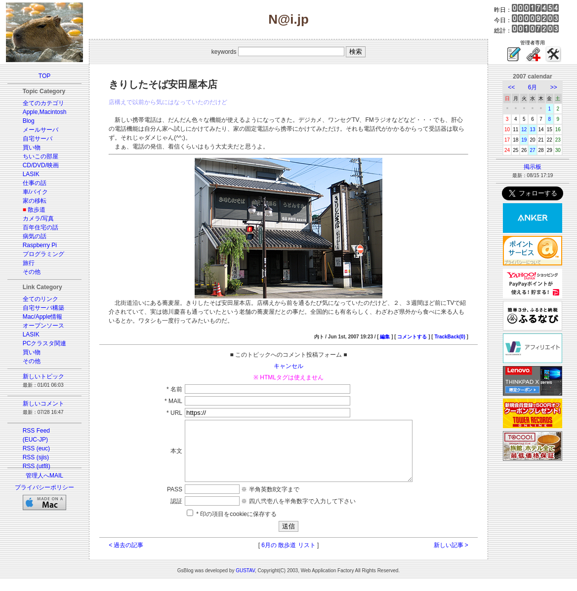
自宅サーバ (37, 138)
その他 (32, 271)
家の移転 (34, 200)
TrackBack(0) (449, 336)
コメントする (412, 336)
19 (524, 140)
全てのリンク (40, 299)
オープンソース (43, 325)
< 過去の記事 (126, 557)
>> (553, 87)
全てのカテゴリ (43, 103)
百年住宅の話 (40, 227)
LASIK (31, 174)
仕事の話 (34, 183)
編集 (385, 336)
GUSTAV (245, 582)
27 (532, 150)
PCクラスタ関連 (45, 343)
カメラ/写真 (38, 218)
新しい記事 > (451, 557)
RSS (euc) (36, 448)
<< (511, 87)
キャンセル (288, 366)
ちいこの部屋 (40, 156)
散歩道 (36, 209)
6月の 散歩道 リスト (288, 557)
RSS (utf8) (36, 466)
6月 (532, 87)
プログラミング (43, 254)
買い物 (32, 147)
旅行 (29, 262)
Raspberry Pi (40, 245)
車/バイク (35, 191)
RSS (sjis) (36, 457)
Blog (29, 120)
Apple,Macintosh (45, 112)
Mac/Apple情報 (43, 316)
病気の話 (34, 236)
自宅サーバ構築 (43, 307)
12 (524, 129)
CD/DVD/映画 (41, 165)
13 (532, 129)
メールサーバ (40, 129)
